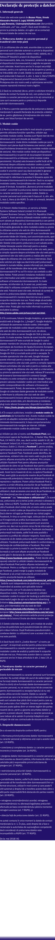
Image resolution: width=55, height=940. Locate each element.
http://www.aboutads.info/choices (17, 609)
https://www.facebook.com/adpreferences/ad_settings (27, 580)
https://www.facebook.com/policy (17, 558)
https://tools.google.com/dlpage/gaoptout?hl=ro (28, 407)
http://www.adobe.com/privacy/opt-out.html (22, 313)
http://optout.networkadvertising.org (27, 602)
